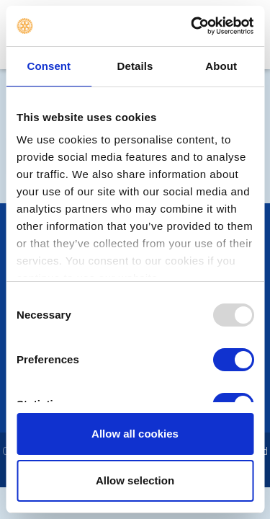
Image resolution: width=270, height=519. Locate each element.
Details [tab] (135, 66)
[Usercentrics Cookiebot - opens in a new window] (192, 26)
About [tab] (221, 66)
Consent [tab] (49, 66)
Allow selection (135, 480)
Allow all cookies (135, 433)
